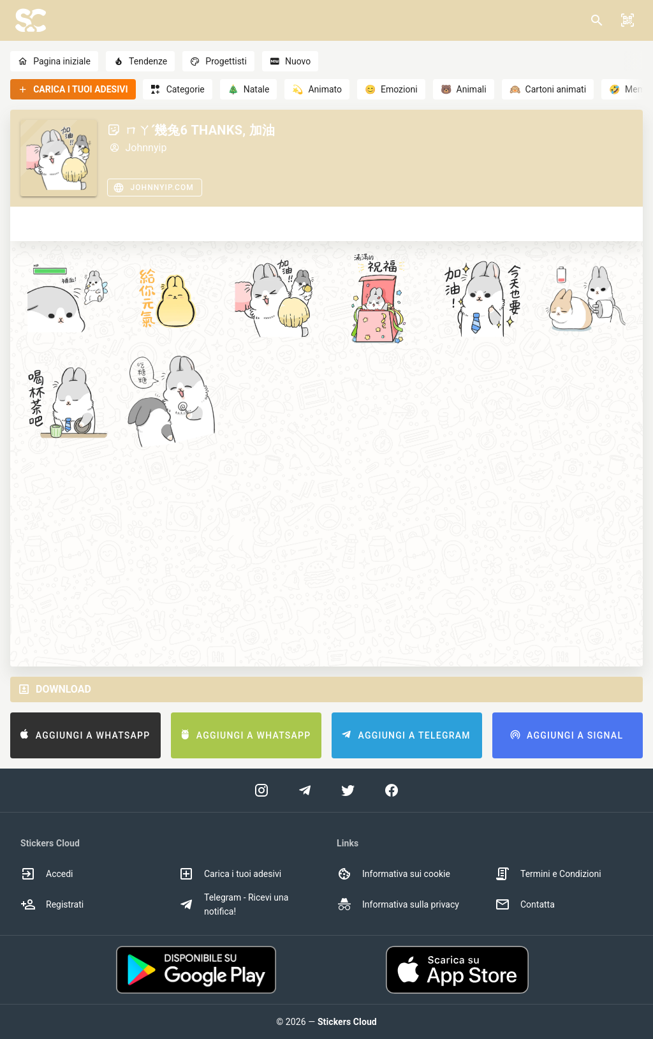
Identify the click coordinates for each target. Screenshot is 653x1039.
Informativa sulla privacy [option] (398, 904)
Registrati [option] (52, 904)
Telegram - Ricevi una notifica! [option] (233, 904)
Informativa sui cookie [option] (393, 873)
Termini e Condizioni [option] (548, 873)
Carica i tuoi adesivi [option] (230, 873)
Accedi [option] (46, 873)
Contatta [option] (525, 904)
